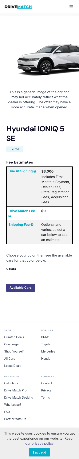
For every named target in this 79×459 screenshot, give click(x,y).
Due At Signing (22, 171)
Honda (46, 358)
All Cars (9, 358)
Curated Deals (14, 337)
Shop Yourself (14, 351)
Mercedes (48, 351)
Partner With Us (15, 419)
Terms (45, 397)
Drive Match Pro (15, 390)
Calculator (11, 383)
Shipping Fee (20, 224)
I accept (39, 452)
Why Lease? (12, 404)
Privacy (46, 390)
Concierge (11, 344)
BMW (45, 337)
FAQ (7, 412)
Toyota (46, 344)
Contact (46, 383)
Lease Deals (12, 365)
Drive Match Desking (18, 397)
